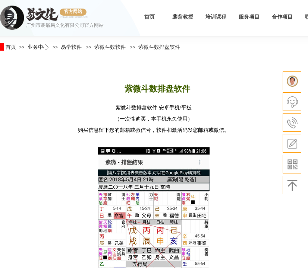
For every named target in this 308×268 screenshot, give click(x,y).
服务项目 (249, 17)
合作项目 (282, 17)
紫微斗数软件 (110, 47)
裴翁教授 (182, 17)
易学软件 (71, 47)
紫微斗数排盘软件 (159, 47)
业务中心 (38, 47)
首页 (149, 17)
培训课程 (215, 17)
